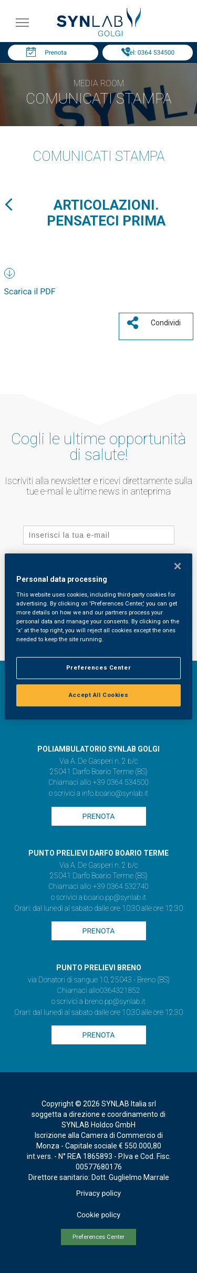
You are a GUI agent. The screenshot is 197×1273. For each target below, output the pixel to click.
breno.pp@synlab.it (115, 1002)
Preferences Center (98, 1237)
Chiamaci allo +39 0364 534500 (98, 782)
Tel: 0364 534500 (150, 52)
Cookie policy (98, 1215)
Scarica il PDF (30, 291)
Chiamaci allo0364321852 (98, 991)
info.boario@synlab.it (115, 793)
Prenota (56, 52)
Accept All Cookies (98, 695)
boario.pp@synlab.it (115, 898)
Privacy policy (98, 1193)
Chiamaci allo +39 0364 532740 (98, 886)
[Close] (177, 566)
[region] (98, 636)
